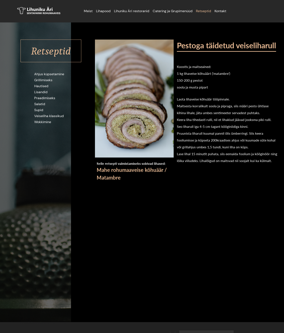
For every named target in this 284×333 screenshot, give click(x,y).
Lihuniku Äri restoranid (131, 11)
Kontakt (220, 11)
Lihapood (103, 11)
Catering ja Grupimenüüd (172, 11)
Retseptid (203, 11)
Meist (88, 11)
